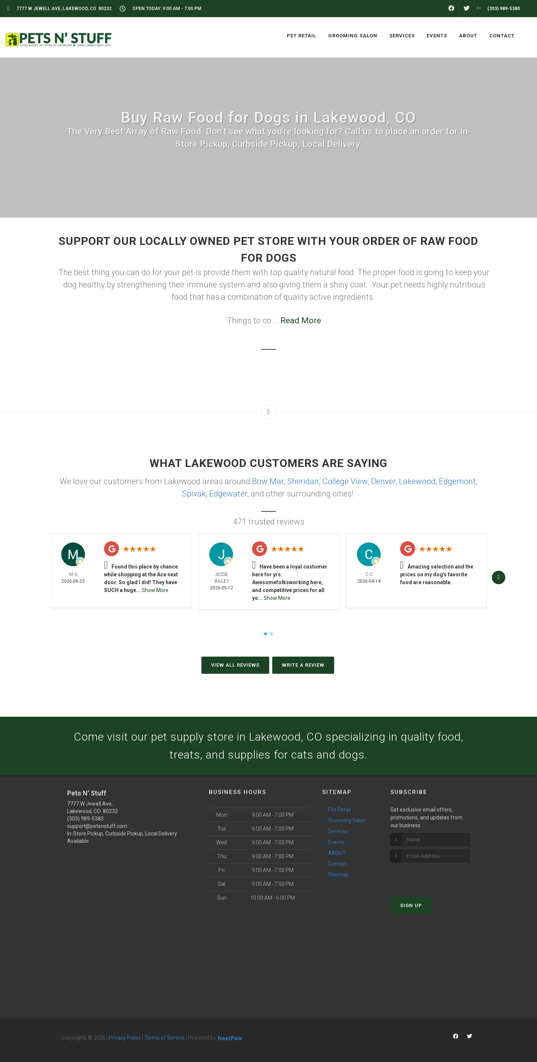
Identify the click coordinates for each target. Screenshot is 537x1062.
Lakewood (417, 481)
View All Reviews (235, 665)
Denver (383, 481)
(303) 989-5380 (85, 819)
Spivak (194, 493)
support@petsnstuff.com (97, 826)
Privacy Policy (125, 1038)
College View (345, 481)
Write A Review (303, 665)
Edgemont (457, 481)
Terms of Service (164, 1038)
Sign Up (411, 905)
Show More (155, 590)
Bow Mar (268, 481)
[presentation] (430, 876)
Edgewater (228, 493)
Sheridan (303, 481)
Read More (300, 320)
